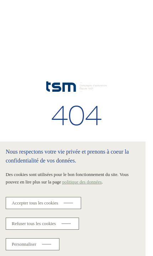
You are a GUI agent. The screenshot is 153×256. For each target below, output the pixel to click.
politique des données (82, 182)
